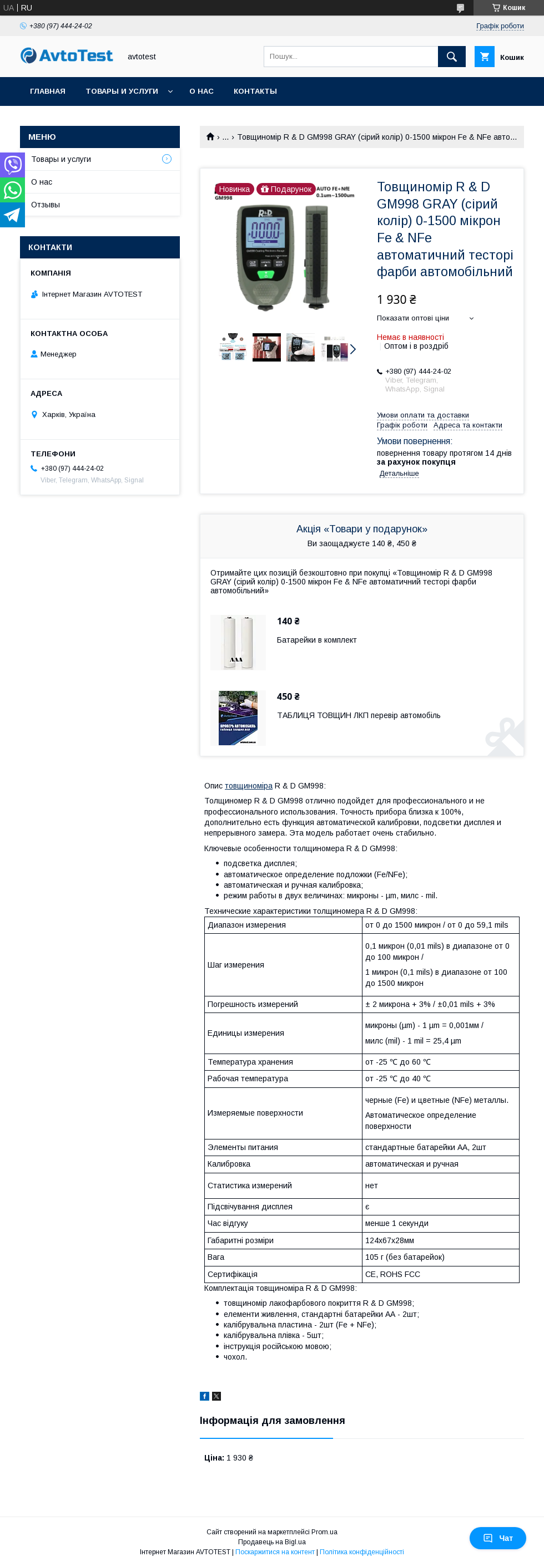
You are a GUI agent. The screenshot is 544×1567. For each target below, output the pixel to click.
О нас (201, 91)
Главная (48, 91)
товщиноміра (249, 785)
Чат (498, 1538)
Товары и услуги (121, 91)
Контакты (255, 91)
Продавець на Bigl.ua (272, 1542)
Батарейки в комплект (317, 639)
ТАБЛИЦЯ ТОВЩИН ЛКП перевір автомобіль (359, 715)
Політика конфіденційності (362, 1552)
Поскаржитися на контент (275, 1552)
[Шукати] (452, 56)
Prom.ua (324, 1532)
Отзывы (45, 204)
